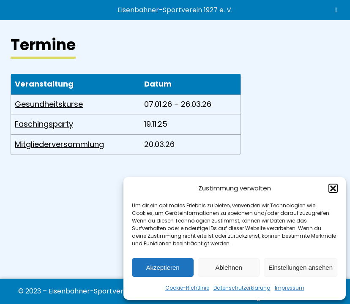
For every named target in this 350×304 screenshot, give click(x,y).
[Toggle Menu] (336, 10)
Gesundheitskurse (49, 104)
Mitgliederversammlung (59, 144)
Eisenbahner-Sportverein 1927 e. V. (175, 10)
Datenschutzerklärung (242, 287)
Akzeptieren (162, 267)
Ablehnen (228, 267)
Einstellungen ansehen (300, 267)
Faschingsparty (44, 124)
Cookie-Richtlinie (187, 287)
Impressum (289, 287)
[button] (333, 188)
